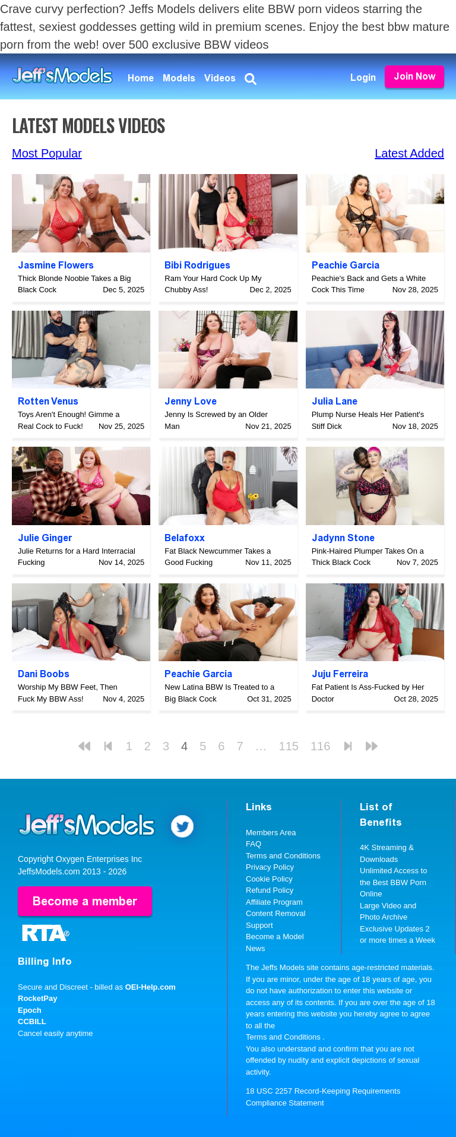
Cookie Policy (269, 878)
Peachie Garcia (345, 265)
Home (141, 78)
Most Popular (47, 153)
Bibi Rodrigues (197, 265)
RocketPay (37, 998)
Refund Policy (269, 890)
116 (320, 746)
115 (289, 746)
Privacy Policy (270, 867)
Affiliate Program (274, 902)
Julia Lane (334, 401)
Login (363, 77)
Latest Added (409, 153)
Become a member (85, 901)
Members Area (271, 832)
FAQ (253, 843)
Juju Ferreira (340, 674)
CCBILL (32, 1021)
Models (179, 78)
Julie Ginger (45, 538)
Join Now (414, 76)
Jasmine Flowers (56, 265)
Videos (220, 78)
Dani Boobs (43, 674)
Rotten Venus (48, 401)
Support (259, 925)
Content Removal (275, 913)
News (255, 948)
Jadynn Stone (343, 538)
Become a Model (275, 936)
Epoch (30, 1010)
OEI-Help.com (150, 987)
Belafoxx (184, 538)
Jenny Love (190, 401)
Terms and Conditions (283, 855)
